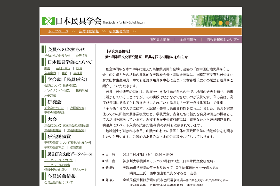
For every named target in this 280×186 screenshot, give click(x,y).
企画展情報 (188, 39)
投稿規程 (81, 90)
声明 (64, 73)
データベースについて (58, 160)
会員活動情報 (89, 31)
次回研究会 (77, 108)
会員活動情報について (58, 182)
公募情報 (81, 55)
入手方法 (50, 95)
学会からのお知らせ (57, 55)
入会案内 (50, 73)
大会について (52, 125)
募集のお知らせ (80, 142)
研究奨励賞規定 (54, 147)
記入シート (80, 170)
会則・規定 (63, 68)
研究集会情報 (119, 31)
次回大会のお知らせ (75, 125)
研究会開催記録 (54, 112)
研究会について (54, 108)
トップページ (58, 31)
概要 (47, 68)
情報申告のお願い (55, 170)
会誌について (52, 85)
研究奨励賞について (57, 142)
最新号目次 (70, 85)
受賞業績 (76, 147)
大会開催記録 (75, 130)
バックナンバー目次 (57, 90)
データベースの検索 (57, 165)
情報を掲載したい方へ (223, 39)
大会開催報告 (52, 130)
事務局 (78, 73)
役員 (79, 68)
